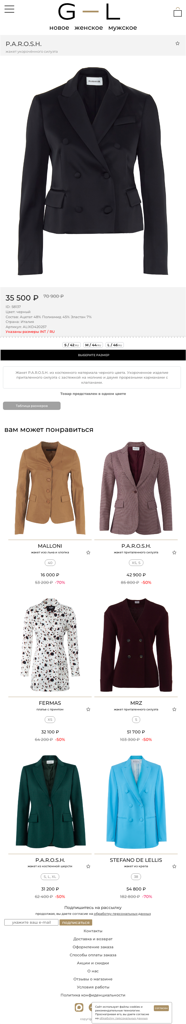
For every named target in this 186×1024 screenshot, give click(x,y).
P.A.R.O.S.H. (24, 44)
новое (59, 27)
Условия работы (93, 987)
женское (89, 27)
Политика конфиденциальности (93, 995)
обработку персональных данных (122, 914)
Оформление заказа (93, 947)
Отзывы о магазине (93, 979)
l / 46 (114, 345)
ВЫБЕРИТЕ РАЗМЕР (93, 355)
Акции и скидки (93, 963)
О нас (93, 971)
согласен (161, 1008)
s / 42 (71, 345)
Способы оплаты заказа (93, 955)
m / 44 (93, 345)
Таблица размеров (32, 406)
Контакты (93, 930)
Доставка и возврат (93, 939)
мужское (122, 27)
